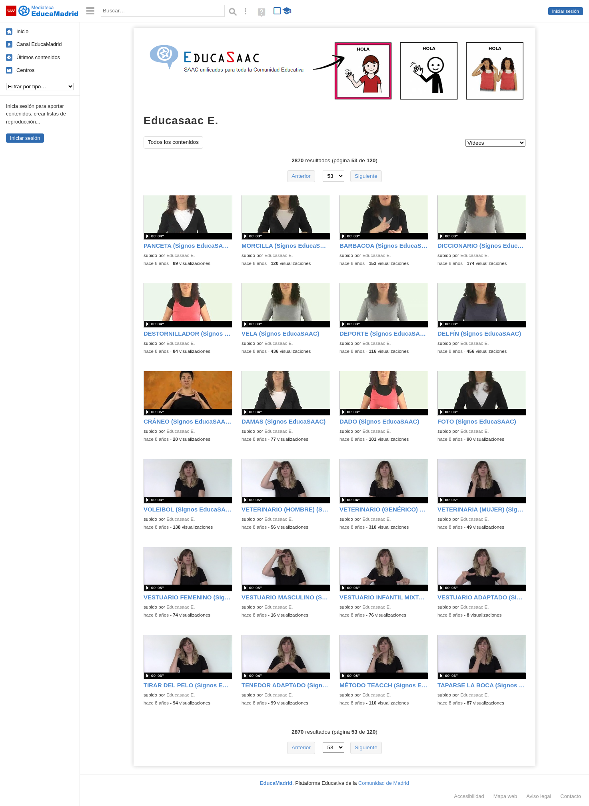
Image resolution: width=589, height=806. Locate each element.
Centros (25, 70)
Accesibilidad (469, 796)
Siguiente (366, 176)
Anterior (301, 176)
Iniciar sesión (565, 11)
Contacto (570, 796)
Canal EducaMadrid (39, 44)
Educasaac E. (180, 255)
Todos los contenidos (173, 142)
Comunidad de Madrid (383, 783)
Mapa (505, 796)
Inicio (22, 31)
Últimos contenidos (38, 57)
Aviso (538, 796)
